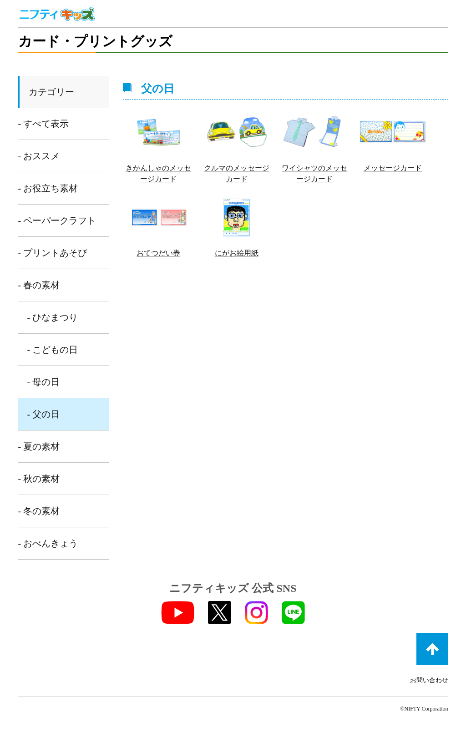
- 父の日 (43, 414)
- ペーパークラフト (57, 220)
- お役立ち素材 (48, 188)
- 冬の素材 (39, 511)
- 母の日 (43, 382)
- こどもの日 (52, 350)
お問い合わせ (429, 680)
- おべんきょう (48, 543)
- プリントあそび (52, 253)
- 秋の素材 (39, 479)
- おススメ (39, 156)
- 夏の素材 (39, 446)
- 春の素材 (39, 285)
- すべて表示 (43, 124)
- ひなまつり (52, 317)
